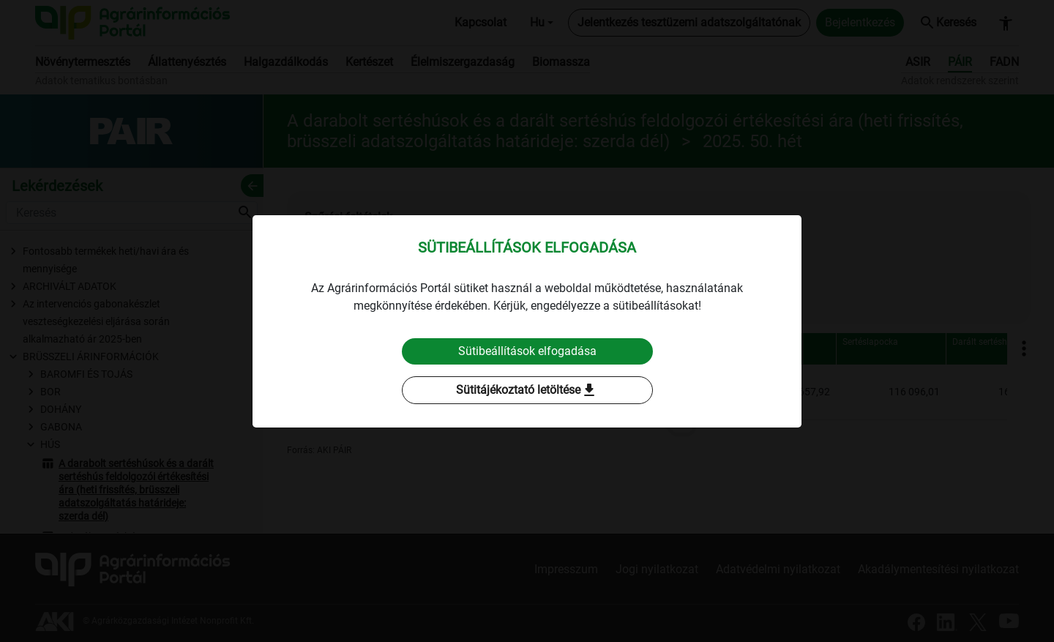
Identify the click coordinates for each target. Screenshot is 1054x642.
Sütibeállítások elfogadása (527, 351)
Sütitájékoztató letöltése (527, 390)
